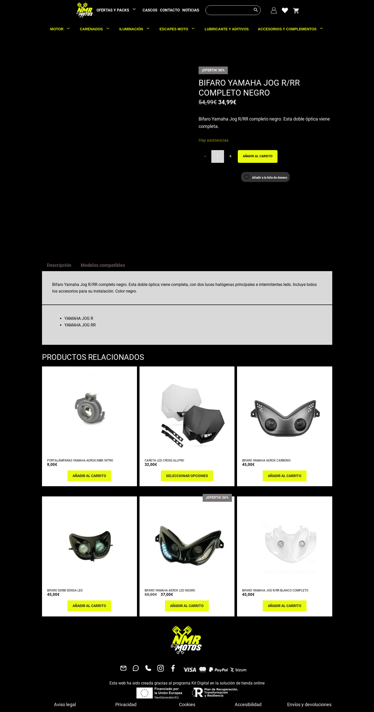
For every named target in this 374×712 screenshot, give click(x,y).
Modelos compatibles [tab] (103, 229)
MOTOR (62, 29)
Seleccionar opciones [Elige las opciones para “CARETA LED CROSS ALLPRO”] (187, 440)
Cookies (187, 668)
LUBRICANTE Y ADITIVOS (227, 29)
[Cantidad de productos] (217, 156)
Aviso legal (65, 668)
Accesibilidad (248, 668)
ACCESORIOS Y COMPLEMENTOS (293, 29)
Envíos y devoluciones (309, 668)
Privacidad (125, 668)
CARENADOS (97, 29)
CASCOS (150, 10)
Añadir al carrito (257, 156)
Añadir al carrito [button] (89, 440)
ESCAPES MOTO (180, 29)
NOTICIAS (190, 10)
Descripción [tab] (59, 229)
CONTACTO (170, 10)
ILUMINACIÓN (137, 29)
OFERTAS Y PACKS (118, 10)
